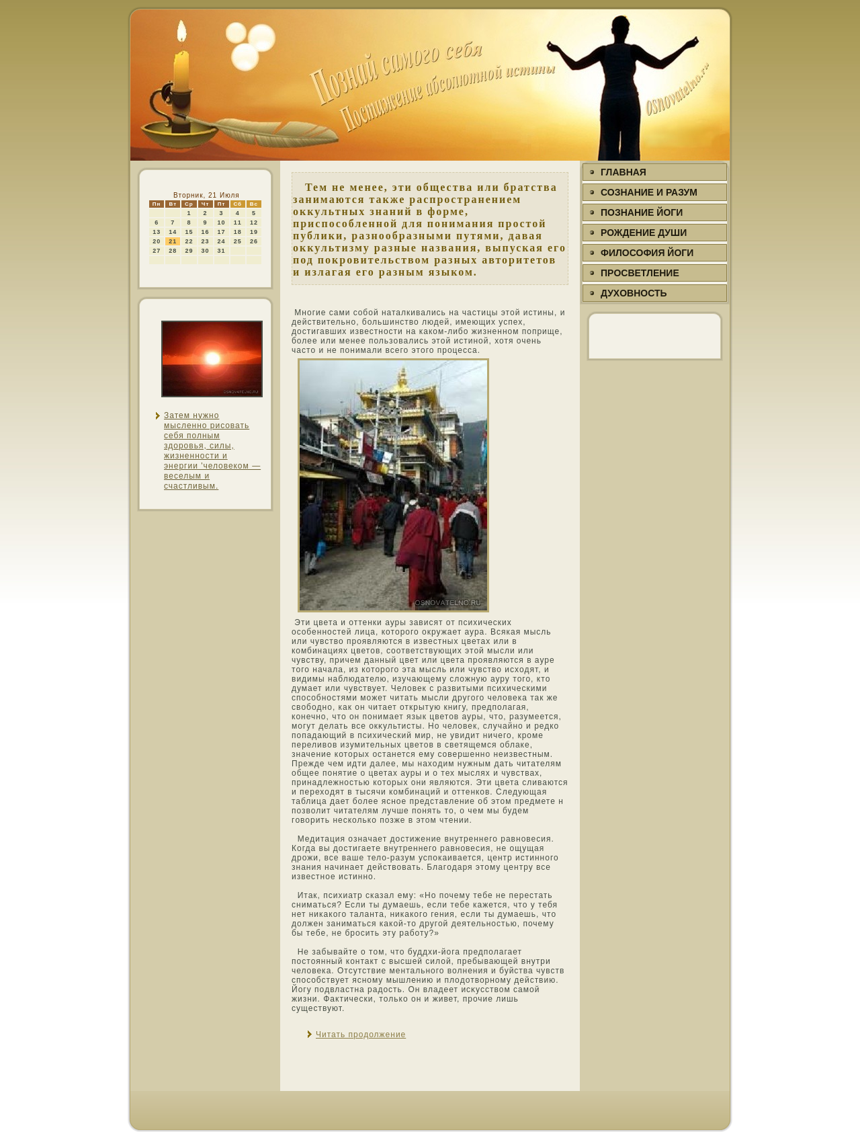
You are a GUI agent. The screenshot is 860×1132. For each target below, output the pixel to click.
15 (189, 232)
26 (254, 241)
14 (173, 232)
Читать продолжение (361, 1034)
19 (254, 232)
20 (157, 241)
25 (238, 241)
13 (157, 232)
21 (173, 241)
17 (222, 232)
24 (222, 241)
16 (206, 232)
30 (206, 250)
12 (254, 222)
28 (173, 250)
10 (222, 222)
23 (206, 241)
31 (222, 250)
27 (157, 250)
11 (238, 222)
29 (189, 250)
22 (189, 241)
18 (238, 232)
